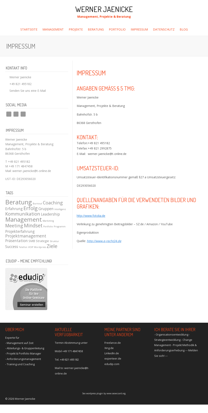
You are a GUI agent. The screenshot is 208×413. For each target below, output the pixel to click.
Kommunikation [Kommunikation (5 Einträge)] (22, 214)
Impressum (139, 29)
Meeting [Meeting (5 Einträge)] (14, 225)
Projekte (76, 29)
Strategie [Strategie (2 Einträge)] (42, 241)
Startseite (28, 29)
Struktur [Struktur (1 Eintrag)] (54, 241)
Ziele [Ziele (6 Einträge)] (52, 246)
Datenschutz (164, 29)
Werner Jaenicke (104, 9)
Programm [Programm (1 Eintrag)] (60, 226)
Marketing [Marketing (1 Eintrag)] (48, 220)
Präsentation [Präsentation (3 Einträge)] (16, 240)
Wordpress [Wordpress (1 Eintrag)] (40, 247)
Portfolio (117, 29)
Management (53, 29)
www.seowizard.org (116, 393)
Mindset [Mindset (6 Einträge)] (33, 225)
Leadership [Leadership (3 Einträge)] (50, 214)
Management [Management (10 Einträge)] (23, 219)
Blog (184, 29)
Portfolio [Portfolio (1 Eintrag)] (48, 226)
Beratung (96, 29)
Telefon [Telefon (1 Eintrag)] (23, 247)
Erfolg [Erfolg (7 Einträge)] (31, 208)
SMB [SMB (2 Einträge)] (32, 241)
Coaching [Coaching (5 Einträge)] (53, 203)
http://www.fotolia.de (91, 216)
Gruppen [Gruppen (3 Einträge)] (46, 208)
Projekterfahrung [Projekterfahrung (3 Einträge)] (20, 231)
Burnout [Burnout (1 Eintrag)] (37, 203)
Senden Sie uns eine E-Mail (27, 91)
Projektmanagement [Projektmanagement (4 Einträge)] (25, 236)
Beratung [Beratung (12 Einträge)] (18, 202)
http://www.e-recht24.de (104, 241)
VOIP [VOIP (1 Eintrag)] (30, 247)
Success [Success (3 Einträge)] (11, 246)
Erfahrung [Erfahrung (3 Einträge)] (14, 208)
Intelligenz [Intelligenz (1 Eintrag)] (60, 209)
